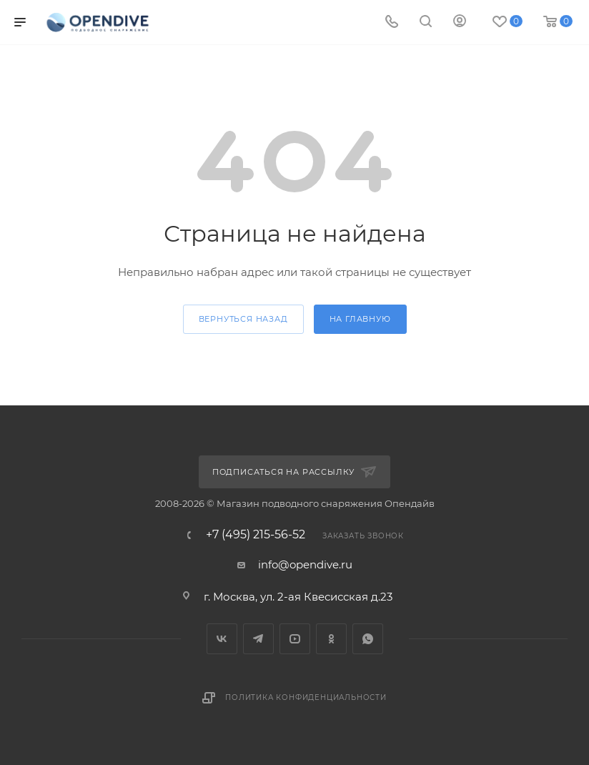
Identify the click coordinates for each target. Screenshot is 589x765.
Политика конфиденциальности (306, 697)
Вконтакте (222, 638)
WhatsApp (367, 638)
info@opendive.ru (305, 564)
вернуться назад (243, 319)
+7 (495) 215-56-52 (255, 535)
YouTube (294, 638)
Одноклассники (331, 638)
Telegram (258, 638)
